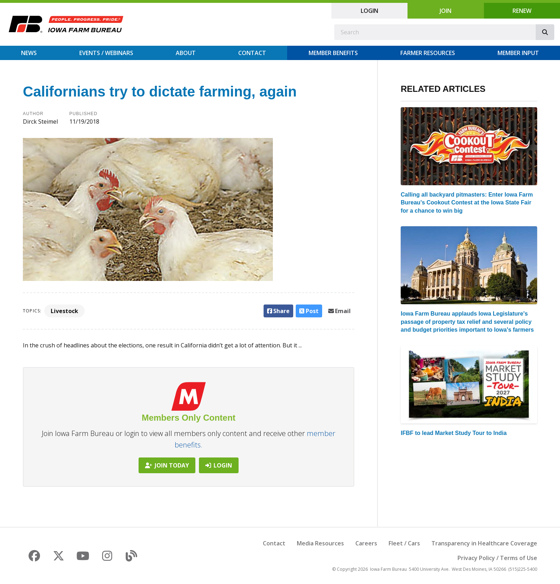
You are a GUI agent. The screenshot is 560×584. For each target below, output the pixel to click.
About (186, 53)
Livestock (64, 311)
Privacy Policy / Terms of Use (497, 558)
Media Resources (320, 543)
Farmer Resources (427, 53)
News (29, 53)
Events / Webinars (106, 53)
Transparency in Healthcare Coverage (484, 543)
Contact (252, 53)
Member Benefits (333, 53)
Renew (521, 11)
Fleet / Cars (404, 543)
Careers (366, 543)
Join (445, 11)
